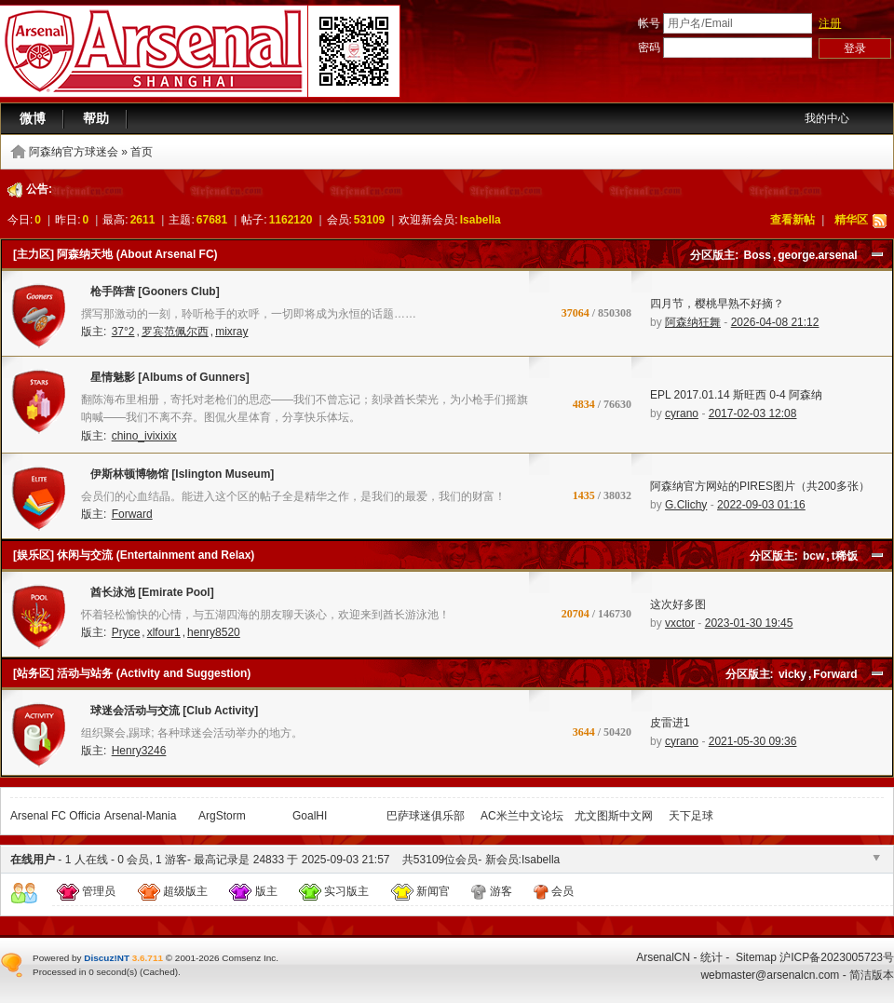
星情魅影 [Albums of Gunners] (165, 381)
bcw (813, 555)
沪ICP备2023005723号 (836, 957)
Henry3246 (139, 750)
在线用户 (32, 859)
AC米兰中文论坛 (522, 815)
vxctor (680, 623)
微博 (33, 118)
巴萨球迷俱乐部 (425, 815)
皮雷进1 (670, 722)
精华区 (851, 219)
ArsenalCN (663, 957)
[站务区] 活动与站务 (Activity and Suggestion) (132, 673)
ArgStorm (222, 815)
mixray (231, 331)
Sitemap (756, 957)
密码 (649, 47)
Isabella (480, 219)
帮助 (96, 118)
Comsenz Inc (249, 958)
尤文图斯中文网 (614, 815)
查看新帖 (792, 219)
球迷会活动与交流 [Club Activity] (169, 714)
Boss (757, 255)
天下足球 (691, 815)
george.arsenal (817, 255)
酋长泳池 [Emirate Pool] (147, 596)
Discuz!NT (106, 958)
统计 (711, 957)
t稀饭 (845, 555)
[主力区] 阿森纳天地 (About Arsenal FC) (115, 254)
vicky (792, 674)
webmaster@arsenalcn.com (769, 975)
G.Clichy (686, 504)
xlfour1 (164, 632)
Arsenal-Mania (140, 815)
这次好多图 (678, 604)
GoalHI (309, 815)
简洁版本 (871, 975)
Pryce (126, 632)
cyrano (681, 413)
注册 (830, 23)
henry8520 (213, 632)
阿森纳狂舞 (693, 322)
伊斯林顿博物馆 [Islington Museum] (177, 478)
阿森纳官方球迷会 (73, 151)
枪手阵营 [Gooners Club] (150, 295)
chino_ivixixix (144, 435)
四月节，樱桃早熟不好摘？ (717, 303)
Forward (132, 514)
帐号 (649, 23)
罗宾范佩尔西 (175, 331)
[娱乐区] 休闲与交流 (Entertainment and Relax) (133, 555)
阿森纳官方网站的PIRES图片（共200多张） (760, 486)
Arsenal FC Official (56, 815)
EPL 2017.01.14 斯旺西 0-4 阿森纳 (736, 394)
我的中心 (827, 118)
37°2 (123, 331)
